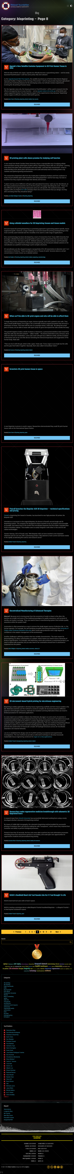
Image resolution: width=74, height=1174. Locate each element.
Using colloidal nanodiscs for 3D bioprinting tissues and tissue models (37, 223)
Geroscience (7, 1109)
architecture (7, 1003)
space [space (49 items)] (70, 968)
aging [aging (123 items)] (5, 964)
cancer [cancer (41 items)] (70, 964)
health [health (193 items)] (37, 966)
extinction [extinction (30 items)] (23, 966)
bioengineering (20, 741)
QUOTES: (40, 1161)
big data (6, 1013)
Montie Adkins (10, 1090)
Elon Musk (7, 991)
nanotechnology (41, 257)
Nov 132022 (6, 67)
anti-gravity (7, 1001)
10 (43, 931)
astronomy (7, 1007)
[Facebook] (48, 1167)
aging (5, 998)
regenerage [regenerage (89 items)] (48, 969)
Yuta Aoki (9, 1063)
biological (6, 1017)
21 (51, 931)
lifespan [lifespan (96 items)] (21, 969)
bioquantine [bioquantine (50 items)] (31, 964)
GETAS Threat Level (37, 1137)
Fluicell (6, 515)
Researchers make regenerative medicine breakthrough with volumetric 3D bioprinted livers (40, 812)
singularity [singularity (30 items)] (67, 968)
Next (57, 931)
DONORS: (31, 1151)
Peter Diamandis (8, 986)
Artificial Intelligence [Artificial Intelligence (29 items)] (24, 964)
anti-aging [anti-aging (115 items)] (17, 964)
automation (7, 1010)
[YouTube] (58, 1167)
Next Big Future (8, 1115)
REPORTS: (40, 1154)
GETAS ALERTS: (41, 1146)
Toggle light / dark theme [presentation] (71, 6)
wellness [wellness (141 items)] (48, 971)
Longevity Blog (8, 1111)
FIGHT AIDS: (28, 1154)
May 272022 (6, 369)
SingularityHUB (8, 1119)
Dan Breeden (11, 257)
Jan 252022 (6, 895)
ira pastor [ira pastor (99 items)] (5, 969)
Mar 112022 (6, 509)
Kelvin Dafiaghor (12, 649)
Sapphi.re (27, 1167)
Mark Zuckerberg (9, 996)
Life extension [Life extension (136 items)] (13, 969)
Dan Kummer (11, 350)
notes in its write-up (46, 91)
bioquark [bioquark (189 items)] (38, 964)
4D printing (7, 984)
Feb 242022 (6, 812)
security (36, 99)
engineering (35, 257)
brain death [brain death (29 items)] (66, 964)
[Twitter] (51, 1167)
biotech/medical (28, 99)
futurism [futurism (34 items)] (30, 966)
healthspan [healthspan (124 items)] (44, 966)
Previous (18, 931)
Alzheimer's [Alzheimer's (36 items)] (11, 964)
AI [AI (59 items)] (7, 964)
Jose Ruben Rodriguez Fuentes (15, 196)
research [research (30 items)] (61, 968)
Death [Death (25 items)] (13, 966)
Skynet (6, 995)
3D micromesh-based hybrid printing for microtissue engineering (35, 701)
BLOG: (39, 1149)
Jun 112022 (6, 316)
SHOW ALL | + (6, 1097)
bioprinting (22, 99)
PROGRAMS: (40, 1156)
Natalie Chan (10, 1077)
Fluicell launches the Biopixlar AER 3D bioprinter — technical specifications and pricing (40, 509)
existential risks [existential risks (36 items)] (18, 966)
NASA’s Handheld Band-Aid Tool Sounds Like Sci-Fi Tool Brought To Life (38, 895)
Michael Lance (10, 1086)
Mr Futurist (7, 1113)
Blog (37, 13)
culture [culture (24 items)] (11, 966)
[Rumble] (61, 1167)
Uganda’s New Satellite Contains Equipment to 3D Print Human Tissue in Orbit (38, 67)
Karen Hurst (9, 1050)
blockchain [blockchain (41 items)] (62, 964)
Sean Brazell (9, 1075)
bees (5, 1012)
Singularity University (10, 993)
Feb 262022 (6, 610)
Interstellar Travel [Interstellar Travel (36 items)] (66, 966)
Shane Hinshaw (10, 1070)
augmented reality (9, 1008)
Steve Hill (9, 1079)
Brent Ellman (10, 1081)
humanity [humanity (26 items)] (49, 966)
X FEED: (27, 1149)
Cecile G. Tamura (11, 1061)
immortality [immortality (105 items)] (58, 966)
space (26, 433)
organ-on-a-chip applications (43, 737)
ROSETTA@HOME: (26, 1159)
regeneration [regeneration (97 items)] (56, 969)
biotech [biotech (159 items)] (44, 964)
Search (71, 942)
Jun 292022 (6, 223)
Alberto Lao (9, 1068)
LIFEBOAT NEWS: (41, 1144)
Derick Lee (9, 1066)
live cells (24, 190)
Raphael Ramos (10, 1072)
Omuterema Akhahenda (13, 1057)
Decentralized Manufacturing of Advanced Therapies (30, 611)
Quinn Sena (11, 99)
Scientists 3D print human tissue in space (26, 369)
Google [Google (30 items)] (33, 966)
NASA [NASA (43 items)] (31, 969)
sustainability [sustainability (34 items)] (26, 971)
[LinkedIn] (55, 1167)
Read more (37, 104)
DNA (5, 988)
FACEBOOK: (26, 1144)
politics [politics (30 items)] (38, 968)
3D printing (17, 99)
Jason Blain (9, 1088)
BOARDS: (40, 1151)
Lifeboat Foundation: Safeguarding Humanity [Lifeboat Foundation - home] (33, 5)
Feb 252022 (6, 701)
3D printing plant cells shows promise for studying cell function (35, 158)
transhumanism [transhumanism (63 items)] (40, 971)
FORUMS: (33, 1161)
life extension (37, 841)
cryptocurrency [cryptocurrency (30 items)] (7, 966)
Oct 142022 (6, 158)
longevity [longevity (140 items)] (27, 969)
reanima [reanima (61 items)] (42, 969)
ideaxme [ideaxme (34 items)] (53, 966)
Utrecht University (24, 818)
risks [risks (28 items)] (64, 968)
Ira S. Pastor (9, 1092)
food (33, 99)
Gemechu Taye (10, 1046)
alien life (6, 1000)
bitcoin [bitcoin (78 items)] (57, 964)
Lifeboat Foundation (12, 1167)
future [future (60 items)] (27, 966)
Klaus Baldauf (10, 1059)
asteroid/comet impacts (11, 1005)
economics (31, 649)
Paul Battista (10, 1043)
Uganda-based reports (19, 79)
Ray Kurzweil (7, 990)
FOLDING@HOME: (26, 1156)
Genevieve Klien (12, 841)
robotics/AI (37, 649)
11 (46, 931)
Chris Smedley (10, 1094)
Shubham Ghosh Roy (12, 1034)
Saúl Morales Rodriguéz (13, 1032)
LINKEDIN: (27, 1146)
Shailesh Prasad (12, 542)
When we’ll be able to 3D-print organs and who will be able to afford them (39, 316)
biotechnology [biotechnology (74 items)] (51, 964)
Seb (7, 1083)
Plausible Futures (9, 1117)
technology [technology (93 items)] (32, 971)
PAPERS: (40, 1159)
